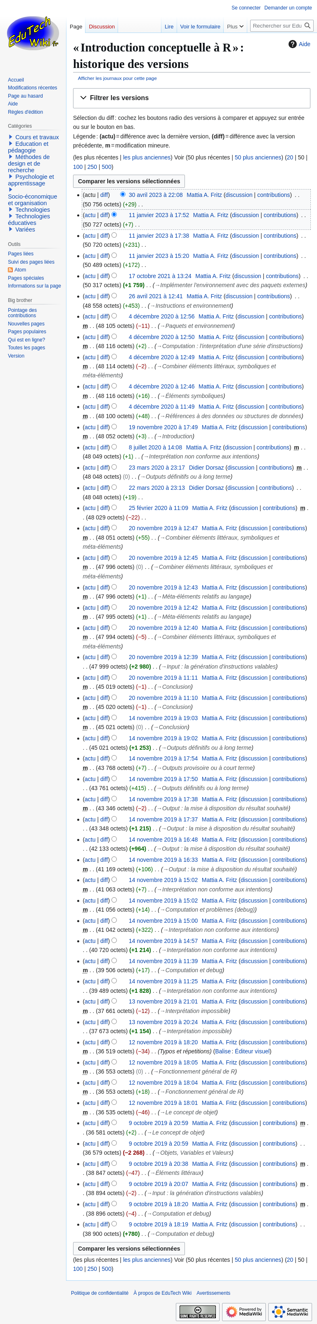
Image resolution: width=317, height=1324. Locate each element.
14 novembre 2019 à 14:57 (163, 941)
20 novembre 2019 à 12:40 (163, 628)
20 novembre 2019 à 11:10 (163, 698)
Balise (223, 1051)
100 (78, 167)
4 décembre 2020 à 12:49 (162, 357)
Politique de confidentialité (99, 1293)
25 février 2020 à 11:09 (158, 508)
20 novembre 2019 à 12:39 (163, 657)
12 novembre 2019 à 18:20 (163, 1042)
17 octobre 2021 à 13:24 (160, 276)
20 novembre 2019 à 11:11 (163, 677)
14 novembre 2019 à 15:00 (163, 920)
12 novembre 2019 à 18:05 (163, 1062)
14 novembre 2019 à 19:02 (163, 738)
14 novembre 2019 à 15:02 (163, 880)
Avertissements (213, 1293)
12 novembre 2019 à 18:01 (163, 1102)
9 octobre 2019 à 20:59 (158, 1123)
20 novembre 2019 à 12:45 (163, 557)
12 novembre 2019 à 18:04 (163, 1082)
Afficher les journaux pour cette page (117, 78)
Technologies (32, 209)
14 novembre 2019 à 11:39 (163, 961)
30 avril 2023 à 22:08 (156, 195)
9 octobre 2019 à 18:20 (158, 1204)
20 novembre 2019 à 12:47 (163, 528)
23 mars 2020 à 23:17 (157, 467)
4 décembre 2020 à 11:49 (162, 406)
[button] (191, 98)
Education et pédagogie (28, 147)
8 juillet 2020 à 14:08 (155, 447)
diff (104, 195)
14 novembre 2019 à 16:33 (163, 859)
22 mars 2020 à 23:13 (157, 487)
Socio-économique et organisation (32, 199)
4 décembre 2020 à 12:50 (162, 337)
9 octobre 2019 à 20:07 (158, 1184)
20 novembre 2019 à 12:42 (163, 607)
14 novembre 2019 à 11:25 (163, 981)
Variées (25, 229)
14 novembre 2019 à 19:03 (163, 718)
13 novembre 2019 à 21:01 (163, 1001)
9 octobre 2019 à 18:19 (158, 1224)
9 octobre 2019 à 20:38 (158, 1163)
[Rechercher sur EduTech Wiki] (282, 26)
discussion (238, 195)
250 (92, 167)
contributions (273, 195)
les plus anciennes (146, 157)
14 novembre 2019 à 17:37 (163, 819)
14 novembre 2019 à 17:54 (163, 758)
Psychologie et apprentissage (31, 180)
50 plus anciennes (258, 157)
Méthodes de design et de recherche (29, 163)
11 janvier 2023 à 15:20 (159, 256)
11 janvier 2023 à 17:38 (159, 235)
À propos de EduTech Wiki (162, 1293)
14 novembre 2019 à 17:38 (163, 799)
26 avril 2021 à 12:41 (156, 296)
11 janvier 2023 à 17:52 (159, 215)
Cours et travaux (37, 137)
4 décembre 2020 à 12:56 (162, 316)
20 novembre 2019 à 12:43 (163, 587)
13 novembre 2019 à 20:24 (163, 1022)
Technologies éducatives (29, 219)
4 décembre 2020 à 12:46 (162, 386)
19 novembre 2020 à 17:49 (163, 427)
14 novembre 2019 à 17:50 (163, 779)
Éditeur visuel (252, 1051)
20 (290, 157)
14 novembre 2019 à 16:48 (163, 839)
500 (106, 167)
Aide (298, 44)
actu (90, 215)
